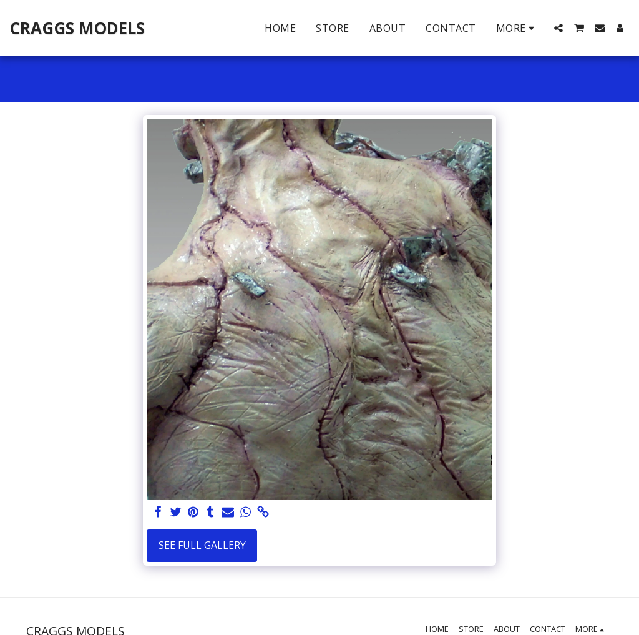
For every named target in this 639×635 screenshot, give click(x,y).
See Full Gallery (202, 545)
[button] (558, 28)
